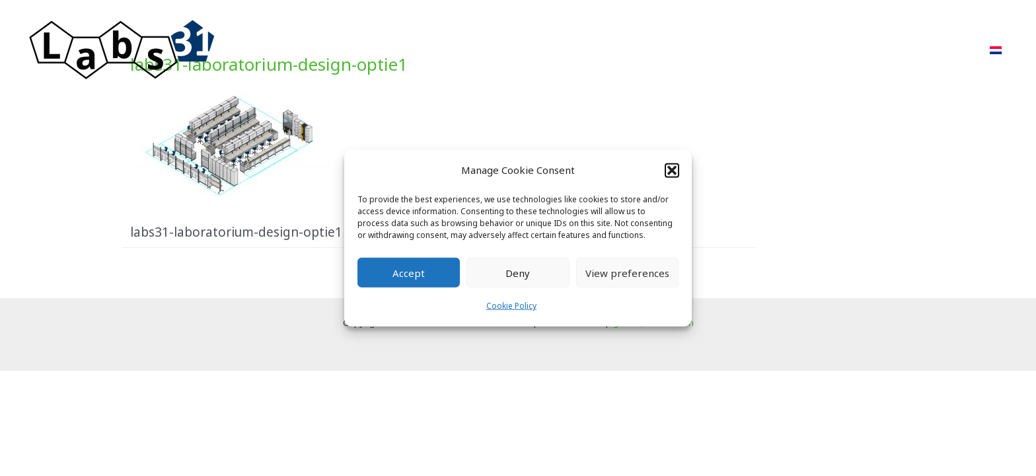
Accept (408, 273)
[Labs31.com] (122, 49)
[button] (672, 170)
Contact (944, 50)
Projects (712, 50)
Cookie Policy (511, 305)
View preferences (627, 273)
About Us (828, 50)
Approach (641, 50)
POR (769, 50)
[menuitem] (996, 50)
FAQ (888, 50)
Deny (517, 273)
